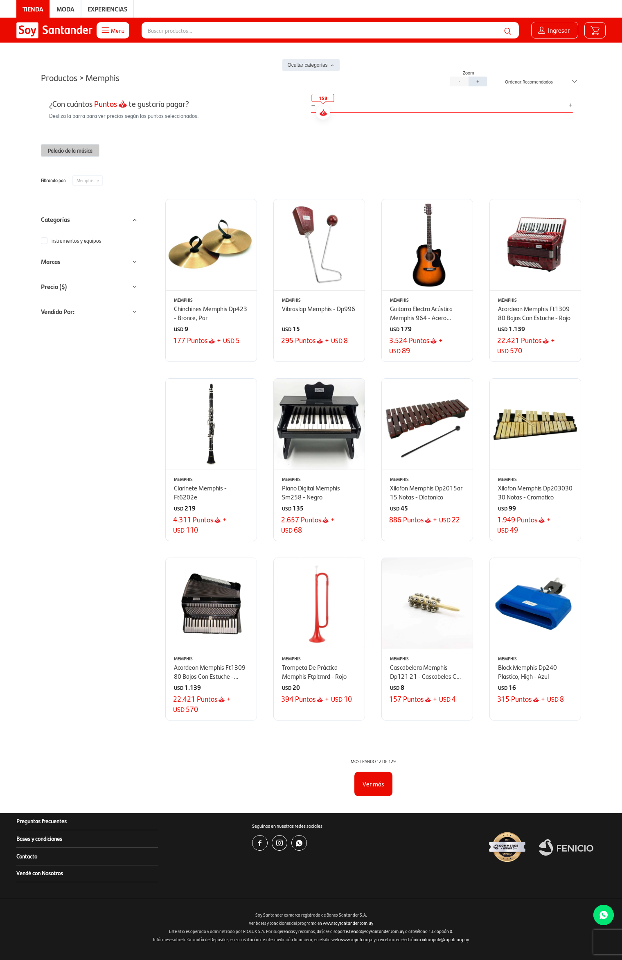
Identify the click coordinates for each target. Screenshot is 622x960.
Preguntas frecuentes (41, 821)
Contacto (26, 856)
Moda (65, 9)
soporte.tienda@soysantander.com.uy (369, 931)
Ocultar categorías (307, 65)
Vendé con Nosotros (39, 873)
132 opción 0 (440, 931)
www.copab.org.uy (358, 939)
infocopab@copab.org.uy (445, 939)
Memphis (85, 180)
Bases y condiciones (39, 838)
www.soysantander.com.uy (348, 923)
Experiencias (107, 9)
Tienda (33, 9)
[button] (507, 30)
